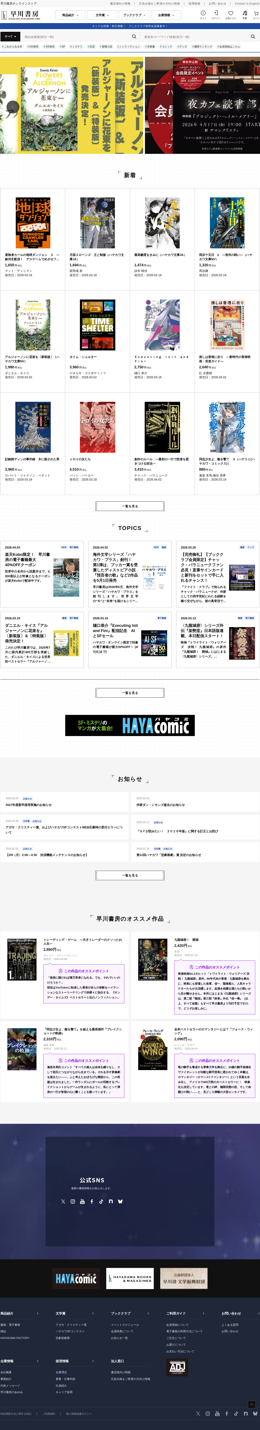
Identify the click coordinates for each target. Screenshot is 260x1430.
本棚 (245, 18)
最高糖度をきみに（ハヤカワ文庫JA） (160, 255)
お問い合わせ (217, 3)
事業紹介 (6, 1379)
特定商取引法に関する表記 (16, 1413)
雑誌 (3, 1331)
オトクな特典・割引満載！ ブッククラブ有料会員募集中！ (130, 26)
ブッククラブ (120, 1313)
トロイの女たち (80, 459)
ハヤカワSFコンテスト (70, 1331)
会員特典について (122, 1331)
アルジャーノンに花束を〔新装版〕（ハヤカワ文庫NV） (32, 359)
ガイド (203, 18)
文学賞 (60, 1313)
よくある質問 (230, 1324)
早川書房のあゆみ (11, 1392)
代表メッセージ (10, 1385)
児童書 (151, 46)
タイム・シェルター (83, 357)
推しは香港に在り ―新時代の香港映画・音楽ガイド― (224, 359)
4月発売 (50, 46)
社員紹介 (61, 1385)
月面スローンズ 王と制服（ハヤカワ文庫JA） (97, 257)
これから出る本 (13, 46)
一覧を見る (130, 506)
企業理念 (61, 1372)
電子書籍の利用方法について (184, 1331)
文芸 (92, 46)
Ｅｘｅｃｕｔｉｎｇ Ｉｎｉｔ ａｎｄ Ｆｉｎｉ (162, 359)
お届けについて (176, 1344)
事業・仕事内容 (65, 1379)
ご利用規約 (48, 1413)
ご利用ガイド (176, 1313)
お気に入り (230, 18)
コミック (167, 46)
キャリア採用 (64, 1392)
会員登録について (177, 1324)
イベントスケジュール (125, 1324)
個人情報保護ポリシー (79, 1413)
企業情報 (6, 1361)
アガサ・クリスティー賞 (71, 1324)
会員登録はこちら (229, 46)
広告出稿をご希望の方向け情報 (159, 3)
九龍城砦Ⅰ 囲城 (186, 939)
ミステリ (77, 46)
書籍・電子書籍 (10, 1324)
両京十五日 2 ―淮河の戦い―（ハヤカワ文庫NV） (225, 257)
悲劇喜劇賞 (63, 1338)
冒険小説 (107, 46)
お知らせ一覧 (119, 1338)
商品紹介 (6, 1313)
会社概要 (6, 1372)
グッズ (183, 46)
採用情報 (194, 3)
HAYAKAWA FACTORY (15, 1338)
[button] (12, 107)
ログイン (216, 18)
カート (256, 18)
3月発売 (33, 46)
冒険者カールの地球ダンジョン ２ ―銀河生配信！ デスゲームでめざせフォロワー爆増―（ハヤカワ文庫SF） (32, 257)
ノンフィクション (129, 46)
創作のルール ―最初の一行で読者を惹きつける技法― (161, 461)
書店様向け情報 (120, 3)
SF (63, 46)
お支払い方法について (180, 1351)
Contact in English (247, 3)
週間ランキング (203, 46)
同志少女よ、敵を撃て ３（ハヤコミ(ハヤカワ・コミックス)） (227, 461)
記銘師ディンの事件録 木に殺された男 (32, 459)
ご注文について (176, 1338)
